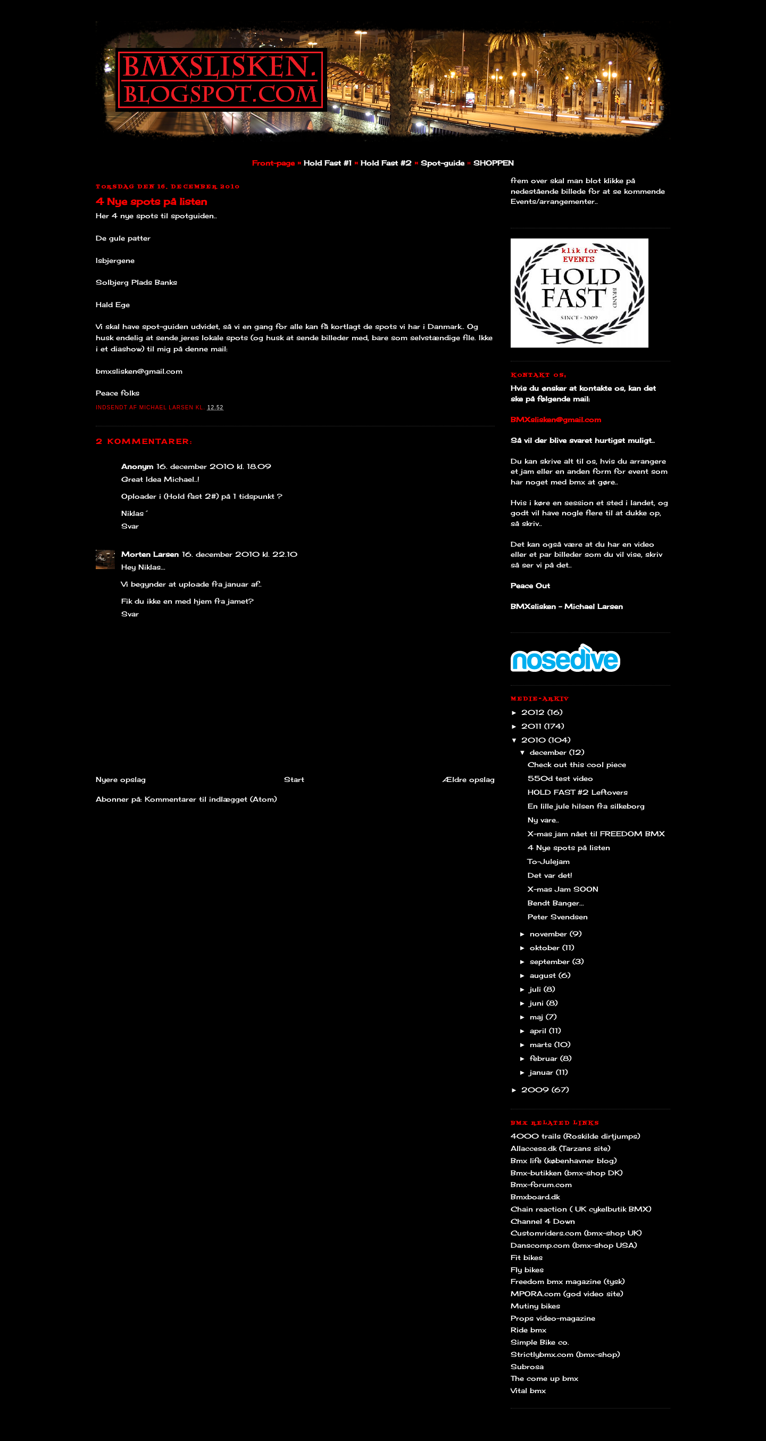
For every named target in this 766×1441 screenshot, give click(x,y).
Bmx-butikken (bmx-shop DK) (566, 1172)
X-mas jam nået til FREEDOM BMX (596, 833)
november (550, 933)
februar (545, 1058)
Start (294, 779)
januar (543, 1072)
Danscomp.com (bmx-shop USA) (574, 1245)
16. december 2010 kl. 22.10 (239, 554)
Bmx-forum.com (541, 1184)
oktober (546, 947)
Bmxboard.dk (535, 1196)
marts (542, 1044)
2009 (536, 1089)
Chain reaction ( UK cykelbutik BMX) (581, 1209)
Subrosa (527, 1366)
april (539, 1030)
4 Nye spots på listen (151, 201)
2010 (534, 740)
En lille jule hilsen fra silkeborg (586, 806)
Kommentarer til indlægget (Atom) (211, 799)
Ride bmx (528, 1329)
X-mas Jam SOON (563, 889)
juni (538, 1003)
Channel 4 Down (543, 1221)
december (549, 752)
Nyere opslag (121, 779)
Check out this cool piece (577, 764)
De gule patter (123, 238)
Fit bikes (527, 1257)
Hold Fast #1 (328, 163)
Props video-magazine (553, 1318)
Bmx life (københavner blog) (564, 1160)
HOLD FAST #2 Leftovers (578, 792)
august (544, 975)
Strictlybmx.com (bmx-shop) (565, 1354)
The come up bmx (544, 1378)
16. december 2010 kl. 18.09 (213, 466)
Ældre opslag (469, 779)
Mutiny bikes (535, 1306)
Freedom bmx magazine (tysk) (568, 1281)
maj (538, 1016)
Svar (130, 526)
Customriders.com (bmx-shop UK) (576, 1233)
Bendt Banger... (556, 903)
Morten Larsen (150, 554)
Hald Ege (113, 304)
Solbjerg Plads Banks (136, 282)
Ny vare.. (543, 820)
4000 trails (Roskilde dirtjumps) (575, 1136)
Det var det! (550, 875)
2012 (534, 712)
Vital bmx (528, 1390)
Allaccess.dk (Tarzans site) (560, 1148)
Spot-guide (442, 163)
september (551, 961)
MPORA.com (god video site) (567, 1293)
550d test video (560, 778)
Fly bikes (527, 1269)
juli (537, 989)
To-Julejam (549, 861)
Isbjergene (115, 260)
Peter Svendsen (558, 916)
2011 (532, 726)
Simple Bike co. (540, 1342)
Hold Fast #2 (386, 163)
